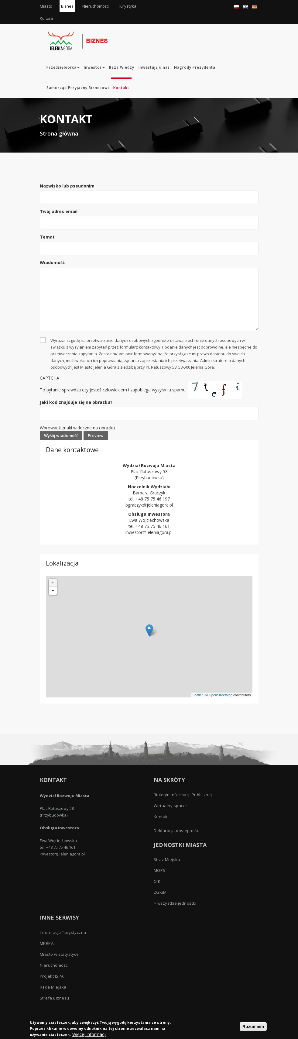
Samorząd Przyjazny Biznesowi (77, 87)
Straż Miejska (167, 859)
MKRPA (47, 943)
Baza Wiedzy (121, 67)
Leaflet (198, 695)
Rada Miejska (53, 987)
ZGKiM (160, 892)
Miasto (46, 6)
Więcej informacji (89, 1034)
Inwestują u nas (154, 67)
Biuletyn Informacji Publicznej (183, 794)
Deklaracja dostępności (177, 830)
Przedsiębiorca (63, 67)
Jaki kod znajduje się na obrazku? (76, 402)
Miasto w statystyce (59, 954)
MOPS (160, 870)
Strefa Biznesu (54, 998)
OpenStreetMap (220, 695)
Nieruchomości (95, 6)
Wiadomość (52, 262)
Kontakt (121, 87)
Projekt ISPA (52, 976)
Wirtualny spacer (170, 805)
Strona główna (59, 133)
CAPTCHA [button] (49, 378)
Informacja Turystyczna (63, 932)
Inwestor (94, 67)
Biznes (67, 6)
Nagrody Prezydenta (194, 67)
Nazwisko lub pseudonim (67, 186)
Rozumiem (253, 1026)
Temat (47, 237)
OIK (157, 881)
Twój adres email (58, 211)
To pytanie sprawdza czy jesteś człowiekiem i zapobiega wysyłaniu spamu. (149, 403)
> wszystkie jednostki (175, 903)
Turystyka (127, 6)
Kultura (46, 18)
